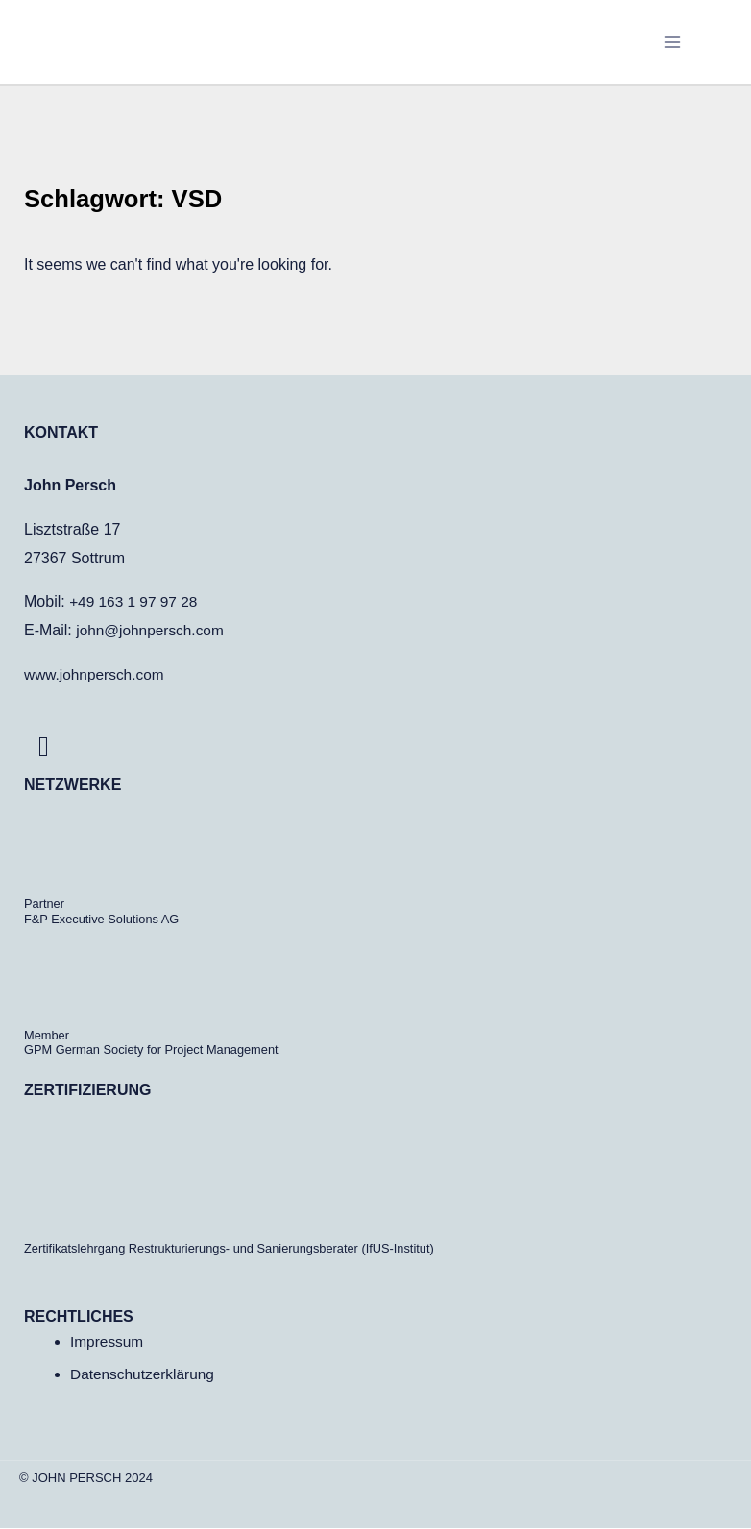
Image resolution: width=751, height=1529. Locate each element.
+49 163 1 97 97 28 (135, 602)
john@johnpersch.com (152, 631)
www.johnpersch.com (96, 675)
